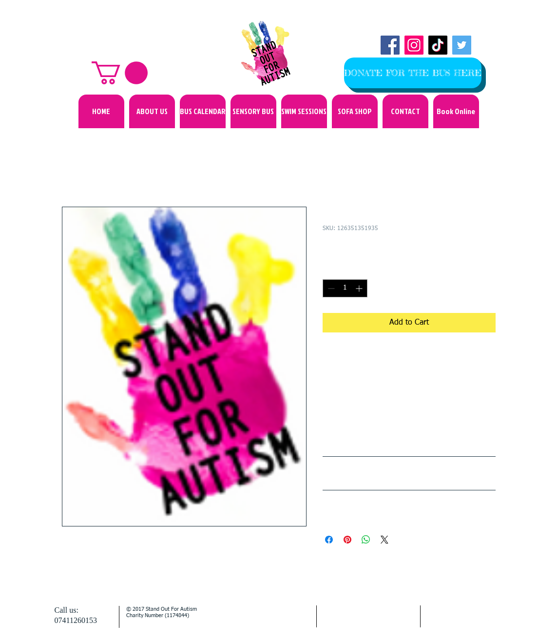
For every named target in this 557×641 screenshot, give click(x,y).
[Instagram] (413, 45)
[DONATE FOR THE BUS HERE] (412, 73)
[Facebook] (390, 45)
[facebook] (488, 616)
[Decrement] (330, 288)
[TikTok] (437, 45)
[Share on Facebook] (329, 539)
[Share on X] (384, 539)
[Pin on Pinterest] (347, 539)
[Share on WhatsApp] (366, 539)
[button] (120, 72)
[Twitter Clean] (459, 616)
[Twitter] (461, 45)
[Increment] (360, 288)
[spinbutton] (345, 288)
